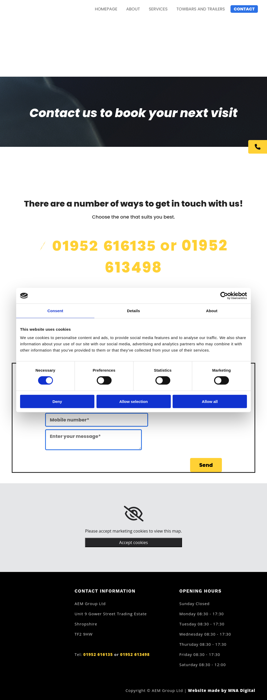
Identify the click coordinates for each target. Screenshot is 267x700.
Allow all (210, 401)
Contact (244, 9)
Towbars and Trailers (201, 9)
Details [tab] (133, 311)
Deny (57, 401)
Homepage (106, 9)
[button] (257, 147)
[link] (133, 514)
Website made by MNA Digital (221, 690)
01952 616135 (104, 245)
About (133, 9)
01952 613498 (135, 654)
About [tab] (211, 311)
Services (158, 9)
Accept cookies (133, 542)
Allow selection (133, 401)
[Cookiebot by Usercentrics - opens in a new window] (224, 296)
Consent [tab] (55, 311)
